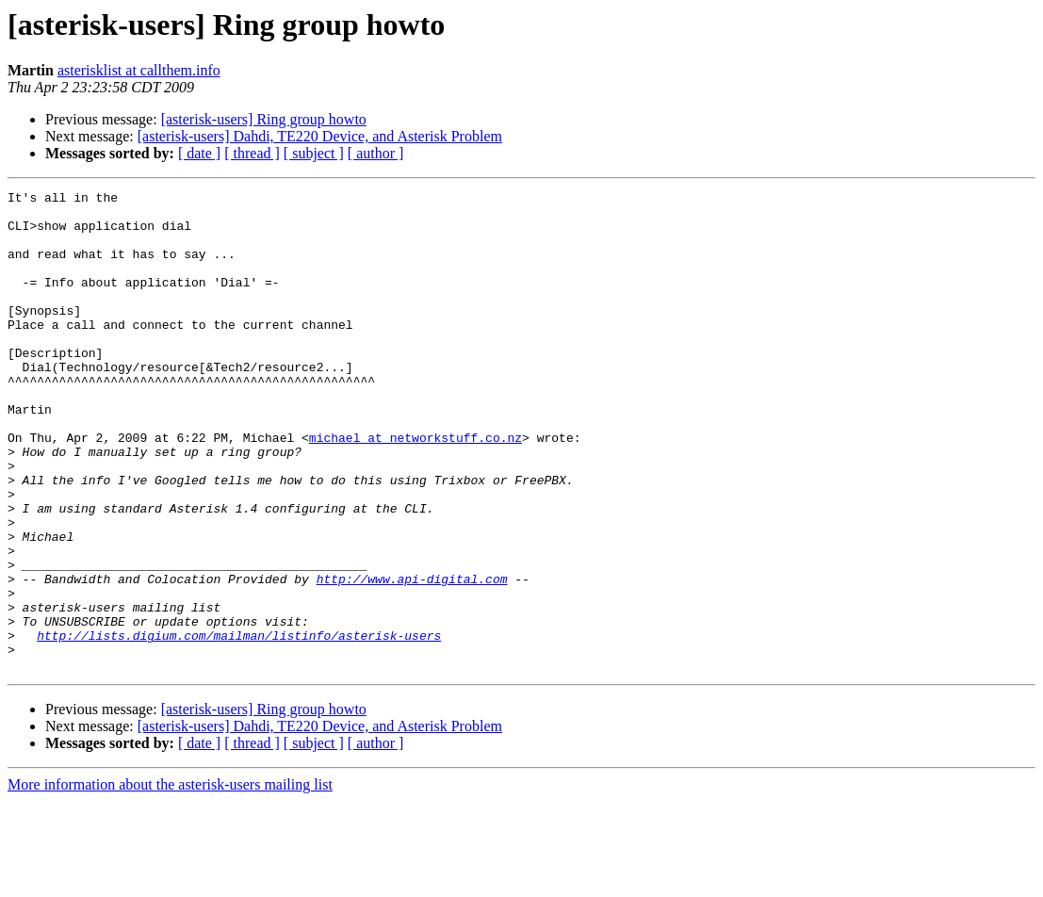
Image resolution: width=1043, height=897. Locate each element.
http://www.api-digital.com (412, 657)
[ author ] (376, 153)
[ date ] (199, 153)
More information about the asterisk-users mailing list (170, 881)
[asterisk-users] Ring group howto (264, 119)
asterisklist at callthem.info (138, 70)
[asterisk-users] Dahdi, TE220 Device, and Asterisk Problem (320, 136)
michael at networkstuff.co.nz (415, 488)
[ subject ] (314, 153)
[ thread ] (252, 153)
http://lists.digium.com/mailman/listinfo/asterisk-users (239, 725)
